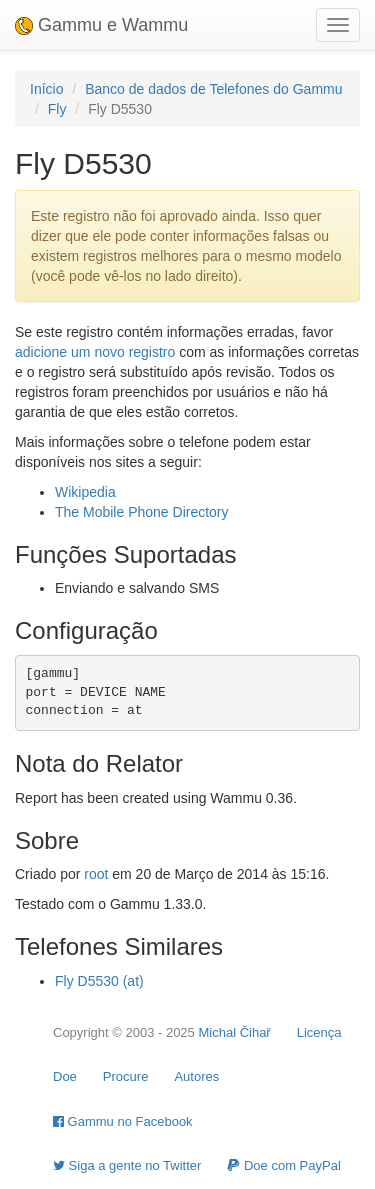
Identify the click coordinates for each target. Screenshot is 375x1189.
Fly (57, 109)
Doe (65, 1076)
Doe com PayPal (283, 1165)
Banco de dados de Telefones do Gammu (213, 89)
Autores (196, 1076)
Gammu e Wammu (101, 25)
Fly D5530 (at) (99, 981)
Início (46, 89)
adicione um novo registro (95, 352)
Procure (126, 1076)
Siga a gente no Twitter (127, 1165)
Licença (319, 1032)
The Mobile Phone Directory (142, 512)
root (96, 874)
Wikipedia (85, 492)
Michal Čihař (234, 1032)
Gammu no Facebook (123, 1121)
